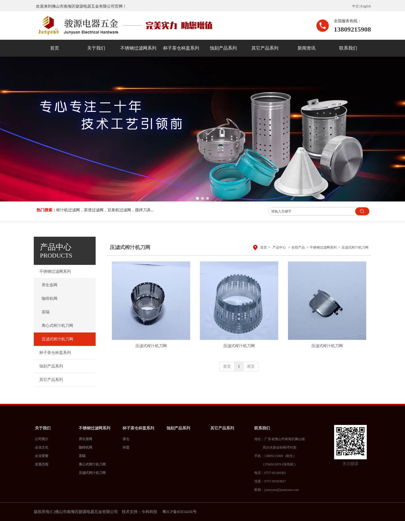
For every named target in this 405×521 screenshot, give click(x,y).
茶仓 (126, 439)
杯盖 (126, 447)
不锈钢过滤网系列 (323, 247)
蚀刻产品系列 (178, 428)
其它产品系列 (222, 428)
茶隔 (82, 456)
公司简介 (41, 439)
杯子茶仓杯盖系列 (138, 428)
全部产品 (298, 247)
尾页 (251, 366)
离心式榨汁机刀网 (92, 464)
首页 (263, 247)
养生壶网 (85, 439)
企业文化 (41, 447)
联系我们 (262, 428)
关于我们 (43, 428)
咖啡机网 (85, 447)
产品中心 (279, 247)
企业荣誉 (41, 456)
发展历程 (41, 464)
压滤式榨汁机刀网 (354, 247)
